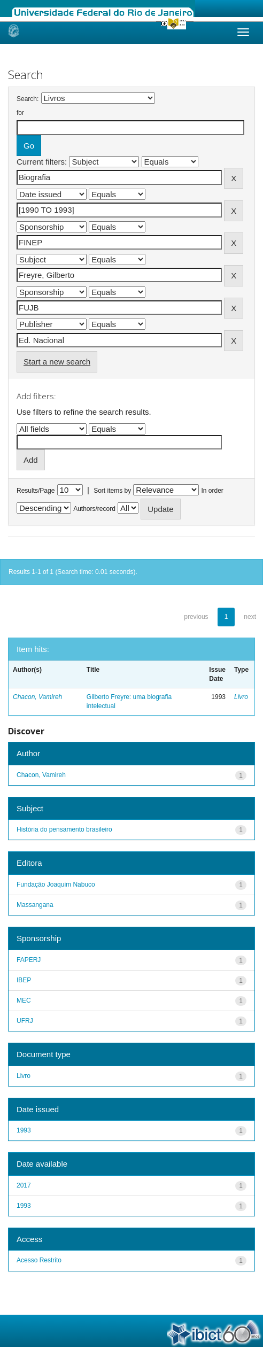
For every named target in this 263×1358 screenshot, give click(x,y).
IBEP (24, 980)
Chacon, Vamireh (37, 697)
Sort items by (112, 490)
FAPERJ (29, 960)
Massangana (35, 905)
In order (212, 490)
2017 (24, 1185)
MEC (24, 1000)
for (20, 113)
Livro (241, 697)
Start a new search (57, 361)
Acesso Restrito (39, 1260)
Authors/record (94, 509)
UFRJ (25, 1021)
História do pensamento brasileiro (64, 829)
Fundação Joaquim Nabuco (56, 884)
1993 (24, 1130)
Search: (27, 99)
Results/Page (36, 490)
